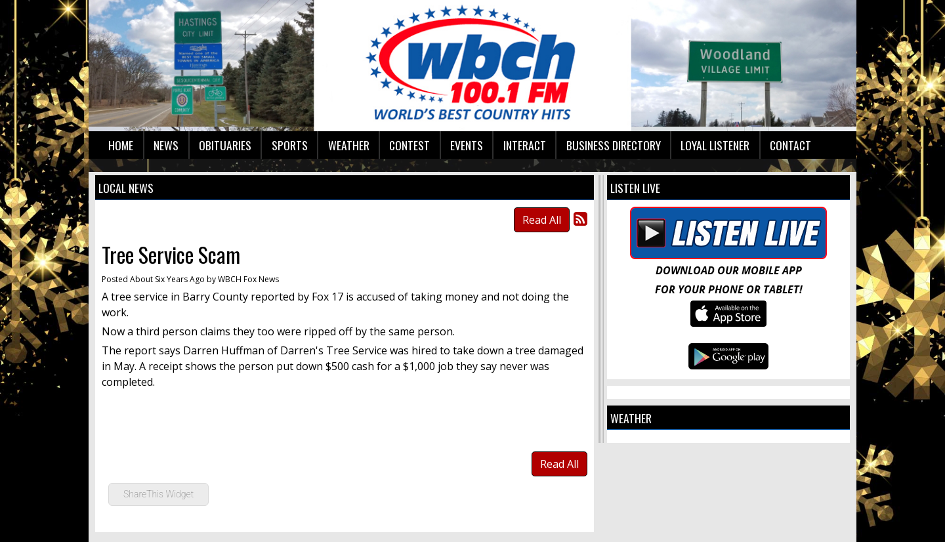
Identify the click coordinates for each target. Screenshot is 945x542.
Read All (541, 220)
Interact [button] (524, 145)
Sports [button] (290, 145)
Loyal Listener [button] (715, 145)
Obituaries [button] (225, 145)
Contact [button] (790, 145)
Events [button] (466, 145)
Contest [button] (409, 145)
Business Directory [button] (613, 145)
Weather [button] (348, 145)
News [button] (166, 145)
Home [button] (120, 145)
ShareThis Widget (158, 494)
